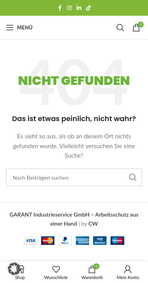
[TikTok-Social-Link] (88, 8)
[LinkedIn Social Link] (79, 8)
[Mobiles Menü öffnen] (19, 27)
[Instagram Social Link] (69, 8)
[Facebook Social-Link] (60, 8)
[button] (14, 269)
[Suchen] (120, 27)
